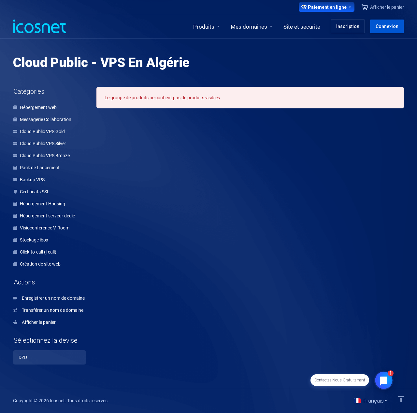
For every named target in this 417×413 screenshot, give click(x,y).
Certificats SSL (31, 191)
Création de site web (37, 264)
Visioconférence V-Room (41, 227)
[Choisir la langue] (371, 400)
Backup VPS (29, 179)
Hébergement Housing (39, 203)
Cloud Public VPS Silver (39, 143)
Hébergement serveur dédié (44, 215)
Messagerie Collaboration (42, 119)
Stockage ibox (30, 239)
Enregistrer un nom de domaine (49, 298)
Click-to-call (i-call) (34, 252)
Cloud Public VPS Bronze (41, 155)
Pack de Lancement (36, 167)
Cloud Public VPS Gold (39, 131)
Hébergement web (35, 107)
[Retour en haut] (401, 399)
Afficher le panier (34, 322)
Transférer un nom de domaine (48, 310)
